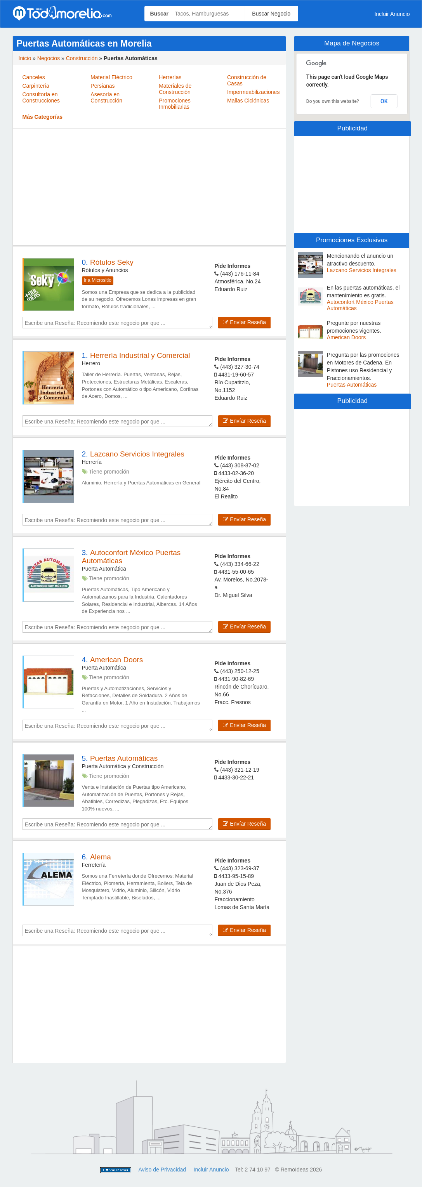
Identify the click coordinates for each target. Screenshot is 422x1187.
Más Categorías (43, 117)
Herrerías (170, 77)
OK (384, 101)
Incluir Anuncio (392, 14)
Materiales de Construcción (175, 89)
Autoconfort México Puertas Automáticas (360, 305)
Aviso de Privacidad (162, 1169)
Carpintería (36, 86)
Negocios (48, 58)
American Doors (346, 337)
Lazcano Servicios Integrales (361, 270)
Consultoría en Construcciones (41, 97)
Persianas (102, 86)
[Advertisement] (149, 187)
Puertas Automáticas (352, 385)
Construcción (82, 58)
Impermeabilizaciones (253, 92)
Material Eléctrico (111, 77)
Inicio (25, 58)
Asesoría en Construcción (106, 97)
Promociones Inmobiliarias (175, 103)
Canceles (34, 77)
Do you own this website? (332, 101)
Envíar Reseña (244, 322)
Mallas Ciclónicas (248, 100)
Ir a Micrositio (97, 280)
